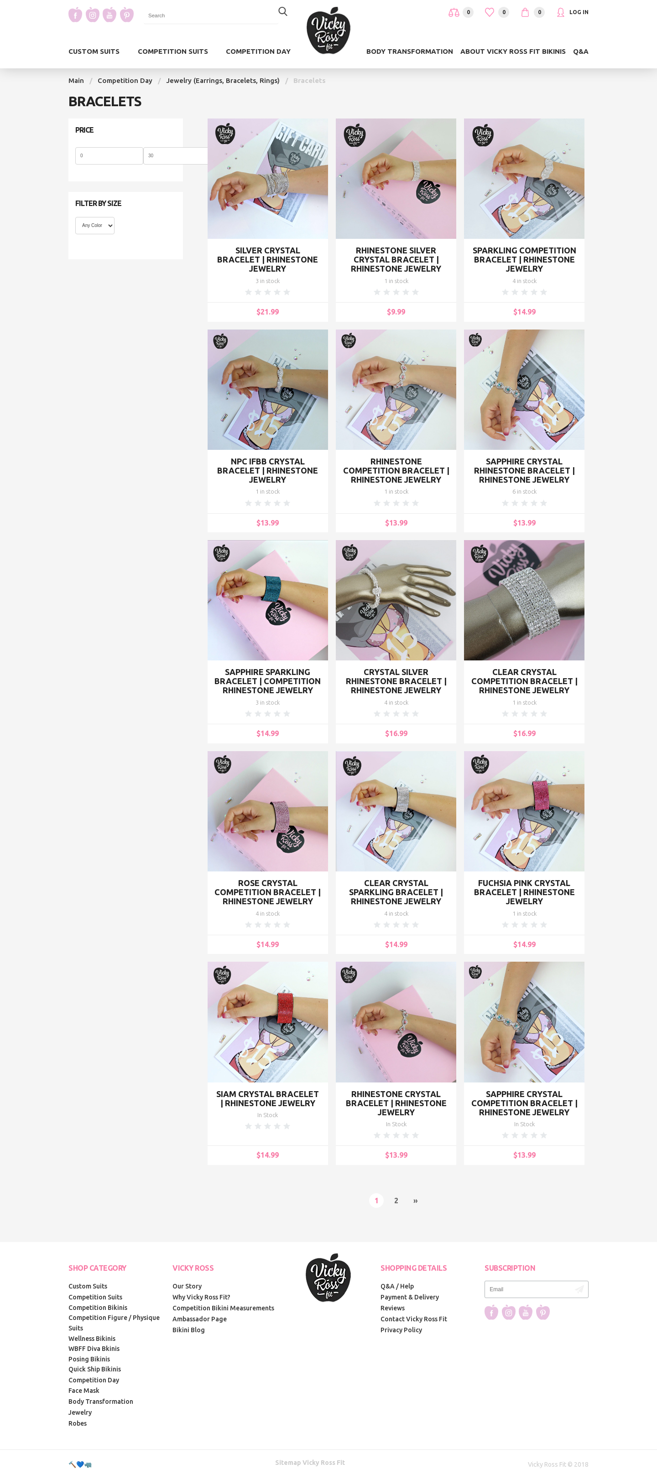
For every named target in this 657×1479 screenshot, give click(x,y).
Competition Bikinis (97, 1307)
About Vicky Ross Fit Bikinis (513, 51)
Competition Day (258, 51)
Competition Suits (173, 51)
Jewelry (80, 1412)
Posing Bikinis (89, 1359)
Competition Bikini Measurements (223, 1308)
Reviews (393, 1308)
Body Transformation (409, 51)
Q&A (581, 51)
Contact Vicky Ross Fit (414, 1319)
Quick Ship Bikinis (94, 1369)
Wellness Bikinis (91, 1338)
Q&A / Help (397, 1286)
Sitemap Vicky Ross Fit (310, 1462)
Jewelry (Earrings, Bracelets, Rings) (223, 80)
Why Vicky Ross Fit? (201, 1297)
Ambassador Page (199, 1319)
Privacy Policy (401, 1330)
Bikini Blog (188, 1330)
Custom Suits (94, 51)
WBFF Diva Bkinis (94, 1348)
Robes (77, 1423)
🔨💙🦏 (80, 1464)
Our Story (187, 1286)
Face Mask (83, 1390)
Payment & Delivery (410, 1297)
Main (76, 80)
